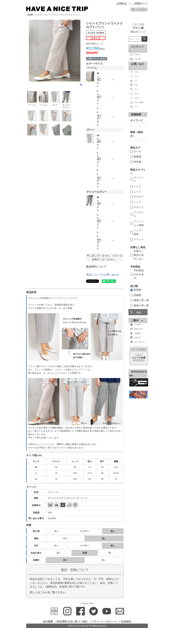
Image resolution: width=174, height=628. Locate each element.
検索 (144, 39)
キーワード (136, 120)
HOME (30, 15)
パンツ (38, 15)
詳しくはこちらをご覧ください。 (49, 592)
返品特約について (96, 266)
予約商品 (135, 266)
